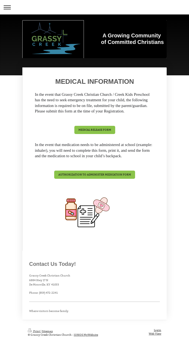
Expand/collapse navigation (94, 7)
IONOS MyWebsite (86, 335)
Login (157, 330)
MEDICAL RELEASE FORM (94, 130)
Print (34, 331)
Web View (155, 333)
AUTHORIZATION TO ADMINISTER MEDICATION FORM (94, 174)
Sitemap (47, 331)
